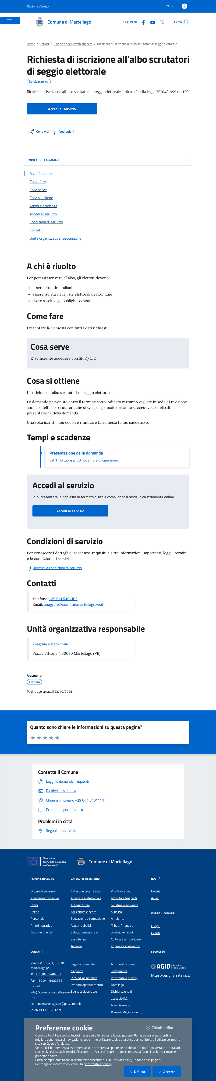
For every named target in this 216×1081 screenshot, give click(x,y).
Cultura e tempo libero (126, 939)
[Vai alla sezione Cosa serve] (108, 190)
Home (31, 43)
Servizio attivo (38, 81)
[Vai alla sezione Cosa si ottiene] (108, 197)
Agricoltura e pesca (83, 911)
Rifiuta (140, 1071)
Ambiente (117, 918)
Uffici (34, 905)
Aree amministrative (45, 898)
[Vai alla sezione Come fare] (108, 181)
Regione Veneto (38, 6)
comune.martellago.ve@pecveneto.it (56, 1003)
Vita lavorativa (121, 891)
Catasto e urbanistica (85, 891)
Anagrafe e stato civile (50, 644)
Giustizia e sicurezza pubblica (72, 43)
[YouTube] (151, 21)
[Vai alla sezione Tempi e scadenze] (108, 206)
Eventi (155, 933)
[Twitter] (160, 21)
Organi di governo (43, 891)
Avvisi (155, 898)
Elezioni (34, 682)
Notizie (155, 891)
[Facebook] (141, 21)
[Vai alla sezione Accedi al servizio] (108, 214)
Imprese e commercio (125, 946)
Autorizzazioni (80, 905)
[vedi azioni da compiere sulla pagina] (62, 131)
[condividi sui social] (38, 131)
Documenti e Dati (42, 932)
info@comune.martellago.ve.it (51, 992)
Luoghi (155, 926)
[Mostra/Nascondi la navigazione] (9, 19)
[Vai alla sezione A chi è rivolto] (108, 173)
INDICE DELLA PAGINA (108, 160)
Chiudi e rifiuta (163, 1027)
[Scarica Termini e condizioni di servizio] (54, 568)
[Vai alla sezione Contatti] (108, 230)
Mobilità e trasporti (124, 898)
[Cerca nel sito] (186, 22)
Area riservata (120, 1005)
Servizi (44, 43)
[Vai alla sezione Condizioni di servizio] (108, 222)
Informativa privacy (124, 978)
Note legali (118, 984)
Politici (35, 911)
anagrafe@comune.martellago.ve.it (73, 604)
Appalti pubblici (81, 925)
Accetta (169, 1071)
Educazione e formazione (88, 918)
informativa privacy (98, 1064)
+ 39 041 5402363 (49, 980)
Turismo (76, 946)
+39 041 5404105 (63, 598)
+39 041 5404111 (48, 973)
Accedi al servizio (70, 511)
